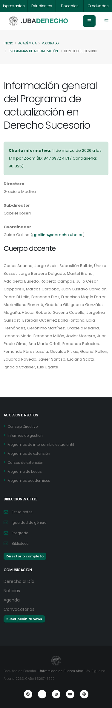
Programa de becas (24, 471)
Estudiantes (41, 6)
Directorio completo (25, 556)
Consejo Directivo (22, 426)
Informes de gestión (25, 435)
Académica (27, 43)
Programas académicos (28, 480)
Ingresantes (14, 6)
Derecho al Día (19, 581)
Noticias (12, 591)
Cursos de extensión (25, 462)
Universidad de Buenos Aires (61, 671)
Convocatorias (19, 609)
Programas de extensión (28, 453)
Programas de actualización (33, 51)
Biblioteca (20, 543)
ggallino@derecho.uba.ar (57, 235)
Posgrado (50, 43)
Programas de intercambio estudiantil (40, 444)
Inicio (8, 43)
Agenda (12, 600)
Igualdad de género (29, 522)
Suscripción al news (24, 618)
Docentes (70, 6)
